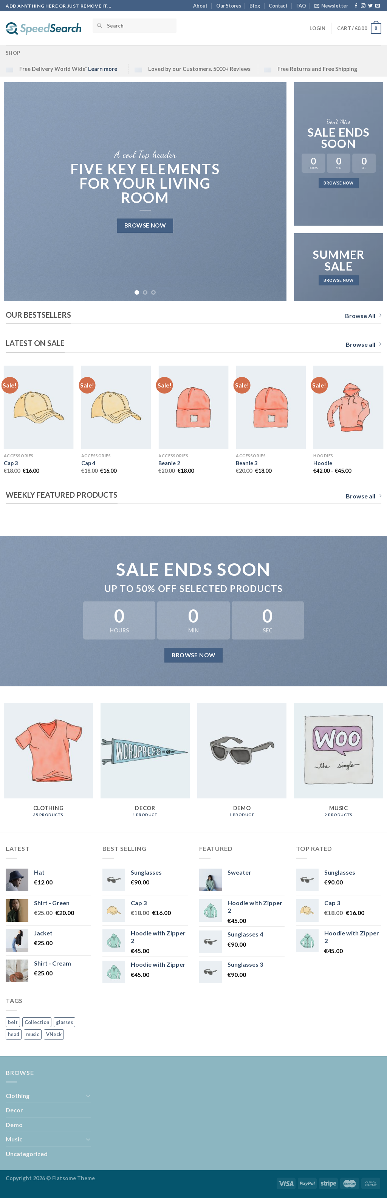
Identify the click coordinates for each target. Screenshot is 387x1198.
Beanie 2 (169, 463)
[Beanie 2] (193, 407)
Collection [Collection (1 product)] (37, 1022)
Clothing (17, 1095)
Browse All (363, 315)
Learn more (102, 69)
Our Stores (228, 6)
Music (14, 1139)
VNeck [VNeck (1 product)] (54, 1034)
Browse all (363, 344)
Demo (14, 1124)
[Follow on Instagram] (363, 6)
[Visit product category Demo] (241, 764)
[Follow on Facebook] (356, 6)
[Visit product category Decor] (145, 764)
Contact (278, 6)
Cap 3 (11, 463)
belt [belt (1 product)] (13, 1022)
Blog (254, 6)
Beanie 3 (246, 463)
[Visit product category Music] (338, 764)
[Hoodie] (348, 407)
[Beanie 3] (271, 407)
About (200, 6)
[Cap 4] (116, 407)
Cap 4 (88, 463)
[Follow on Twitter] (370, 6)
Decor (14, 1109)
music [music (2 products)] (32, 1034)
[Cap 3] (39, 407)
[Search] (134, 25)
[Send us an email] (377, 6)
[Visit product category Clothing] (48, 764)
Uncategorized (27, 1153)
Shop (13, 53)
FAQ (301, 6)
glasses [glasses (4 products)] (64, 1022)
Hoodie (322, 463)
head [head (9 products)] (13, 1034)
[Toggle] (88, 1095)
